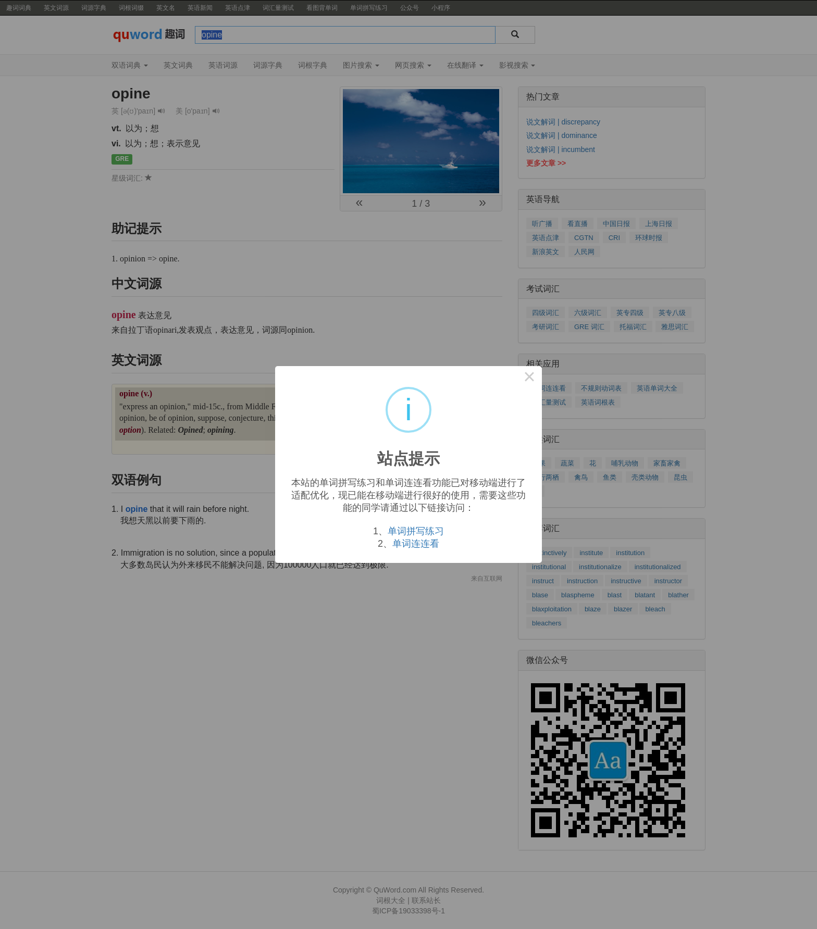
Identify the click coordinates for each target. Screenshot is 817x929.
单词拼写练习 (416, 531)
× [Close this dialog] (529, 378)
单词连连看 (415, 543)
